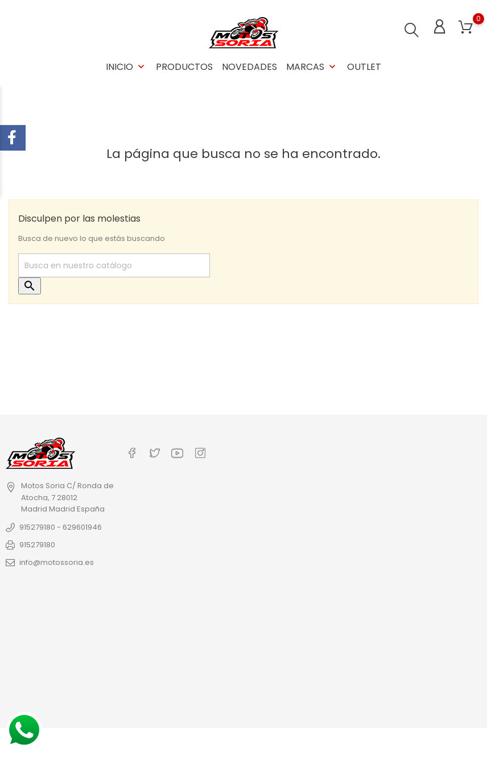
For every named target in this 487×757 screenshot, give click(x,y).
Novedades (249, 66)
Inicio (126, 66)
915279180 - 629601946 (60, 527)
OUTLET (364, 66)
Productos (184, 66)
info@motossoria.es (56, 562)
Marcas (312, 66)
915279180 (37, 544)
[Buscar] (114, 265)
